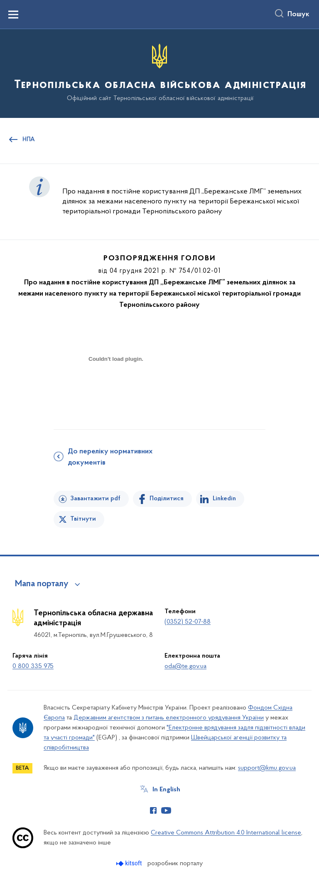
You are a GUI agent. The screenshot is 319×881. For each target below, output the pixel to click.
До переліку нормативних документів (110, 457)
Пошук (298, 14)
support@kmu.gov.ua (267, 768)
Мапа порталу (42, 584)
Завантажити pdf (95, 498)
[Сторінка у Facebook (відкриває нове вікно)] (153, 810)
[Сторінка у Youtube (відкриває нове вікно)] (166, 810)
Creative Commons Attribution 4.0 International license (226, 833)
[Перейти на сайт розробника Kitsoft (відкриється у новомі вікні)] (129, 863)
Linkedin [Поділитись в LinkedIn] (224, 498)
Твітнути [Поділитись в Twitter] (83, 519)
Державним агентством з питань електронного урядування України (169, 718)
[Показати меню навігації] (13, 14)
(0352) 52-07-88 (187, 622)
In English (166, 789)
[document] (116, 388)
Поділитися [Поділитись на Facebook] (167, 498)
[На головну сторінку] (159, 73)
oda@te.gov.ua (185, 666)
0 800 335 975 (33, 666)
